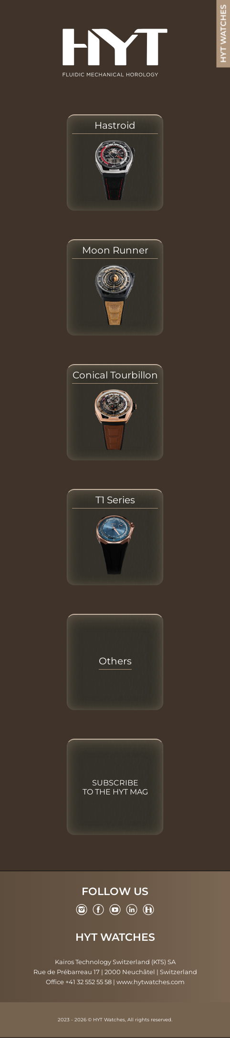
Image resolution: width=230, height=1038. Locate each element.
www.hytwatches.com (150, 982)
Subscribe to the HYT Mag (115, 787)
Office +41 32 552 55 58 (79, 982)
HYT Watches (115, 937)
